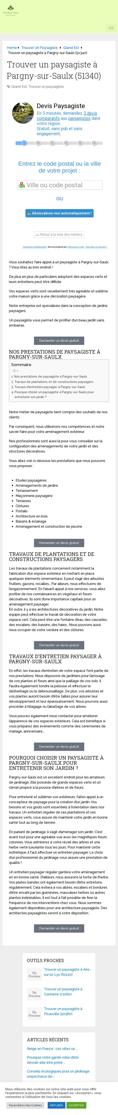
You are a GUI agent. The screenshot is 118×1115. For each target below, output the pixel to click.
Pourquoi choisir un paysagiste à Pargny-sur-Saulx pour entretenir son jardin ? (54, 394)
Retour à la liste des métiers (59, 235)
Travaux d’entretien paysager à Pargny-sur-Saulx (49, 387)
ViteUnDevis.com (75, 247)
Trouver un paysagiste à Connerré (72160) (63, 991)
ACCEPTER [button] (76, 1105)
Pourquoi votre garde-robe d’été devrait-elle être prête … (53, 1060)
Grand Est (19, 87)
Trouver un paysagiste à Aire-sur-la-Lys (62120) (67, 972)
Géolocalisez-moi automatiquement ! (59, 213)
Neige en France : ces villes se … (52, 1049)
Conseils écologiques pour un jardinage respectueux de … (58, 1073)
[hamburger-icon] (111, 28)
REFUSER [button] (56, 1105)
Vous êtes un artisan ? (96, 247)
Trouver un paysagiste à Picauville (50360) (63, 1011)
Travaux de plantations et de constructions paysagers (53, 382)
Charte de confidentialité (34, 247)
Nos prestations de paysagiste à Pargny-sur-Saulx (50, 376)
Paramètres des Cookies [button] (25, 1105)
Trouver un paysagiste (46, 87)
